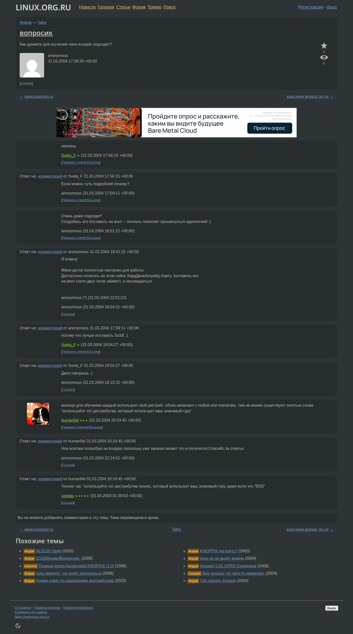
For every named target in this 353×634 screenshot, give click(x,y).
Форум (138, 7)
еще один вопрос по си (307, 96)
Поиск (170, 7)
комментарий (50, 176)
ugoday (67, 496)
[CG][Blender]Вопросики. (58, 558)
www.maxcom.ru (39, 96)
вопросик (36, 32)
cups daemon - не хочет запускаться (68, 573)
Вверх (331, 608)
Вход (332, 7)
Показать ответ (73, 162)
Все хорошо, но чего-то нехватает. (234, 573)
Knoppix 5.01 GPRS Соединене (228, 566)
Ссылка (26, 83)
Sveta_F (68, 155)
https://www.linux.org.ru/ (32, 617)
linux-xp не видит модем (222, 558)
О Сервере (23, 607)
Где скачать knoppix (218, 581)
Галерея (106, 7)
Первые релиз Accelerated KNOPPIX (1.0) (76, 566)
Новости (87, 7)
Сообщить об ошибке (31, 612)
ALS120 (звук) (48, 551)
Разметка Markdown (78, 607)
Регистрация (310, 7)
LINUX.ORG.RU (43, 7)
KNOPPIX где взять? (218, 551)
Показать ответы (75, 427)
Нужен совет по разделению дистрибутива (75, 581)
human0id (69, 420)
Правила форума (47, 607)
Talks (42, 22)
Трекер (155, 7)
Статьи (123, 7)
